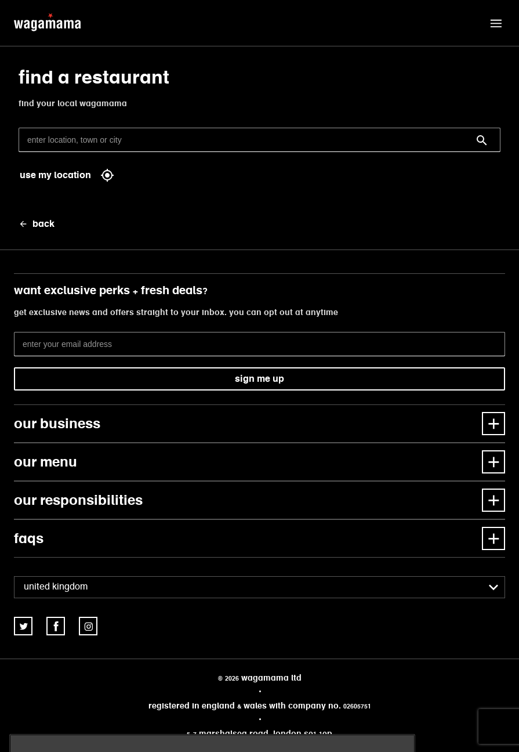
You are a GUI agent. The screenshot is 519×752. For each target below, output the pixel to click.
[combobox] (259, 587)
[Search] (482, 140)
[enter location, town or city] (259, 139)
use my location (67, 175)
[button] (496, 23)
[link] (23, 626)
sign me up (259, 378)
